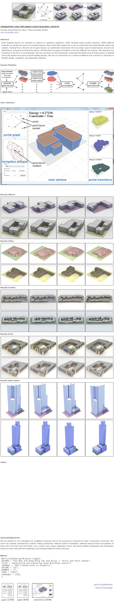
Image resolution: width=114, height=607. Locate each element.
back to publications (103, 589)
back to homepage (104, 592)
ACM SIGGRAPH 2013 (10, 32)
